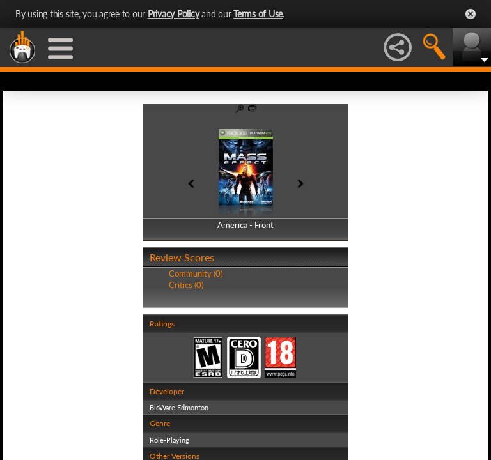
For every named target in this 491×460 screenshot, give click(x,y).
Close (470, 14)
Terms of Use (258, 13)
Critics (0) (186, 285)
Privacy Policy (173, 13)
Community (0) (195, 273)
